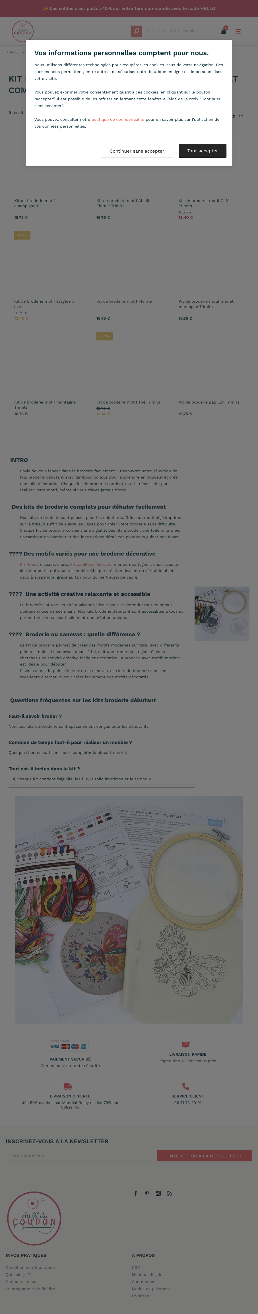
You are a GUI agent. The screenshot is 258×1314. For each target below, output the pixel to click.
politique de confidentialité (118, 119)
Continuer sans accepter (137, 151)
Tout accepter (202, 150)
